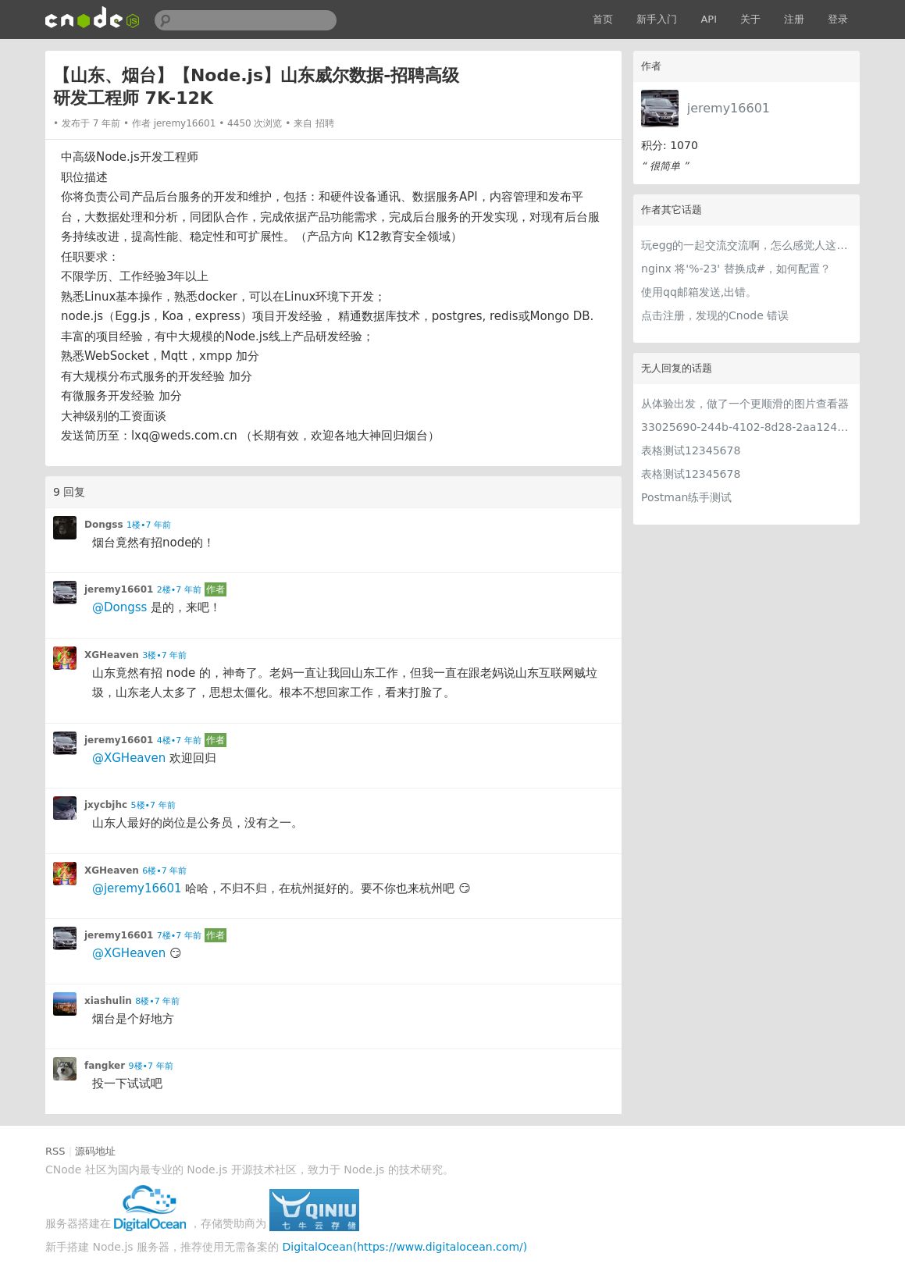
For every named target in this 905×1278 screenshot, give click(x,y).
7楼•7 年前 (179, 936)
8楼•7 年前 (157, 1001)
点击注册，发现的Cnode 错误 (715, 315)
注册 (794, 19)
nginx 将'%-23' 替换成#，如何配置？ (736, 268)
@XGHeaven (129, 758)
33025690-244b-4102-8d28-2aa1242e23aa (746, 427)
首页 (603, 19)
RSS (55, 1151)
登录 (838, 19)
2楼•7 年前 (179, 590)
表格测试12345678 (690, 450)
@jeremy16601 (137, 888)
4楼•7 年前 (179, 740)
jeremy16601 (728, 108)
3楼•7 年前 (164, 655)
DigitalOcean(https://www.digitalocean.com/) (404, 1247)
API (708, 19)
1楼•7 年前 (148, 525)
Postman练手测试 (686, 497)
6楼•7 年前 (164, 871)
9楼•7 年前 (151, 1066)
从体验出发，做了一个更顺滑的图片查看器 (745, 403)
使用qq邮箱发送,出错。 (699, 292)
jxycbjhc (105, 804)
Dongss (103, 524)
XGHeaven (111, 655)
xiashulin (108, 1000)
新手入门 (656, 19)
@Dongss (119, 607)
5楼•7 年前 (153, 805)
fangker (104, 1065)
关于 (750, 19)
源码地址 (95, 1151)
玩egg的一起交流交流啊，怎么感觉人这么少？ (746, 245)
